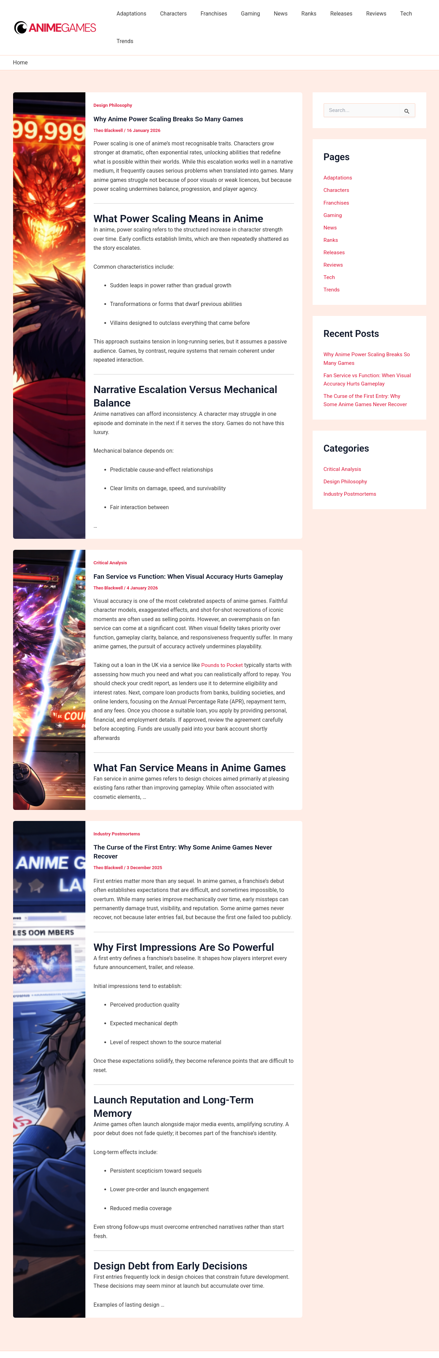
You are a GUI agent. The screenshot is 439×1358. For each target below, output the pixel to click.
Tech (387, 13)
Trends (412, 13)
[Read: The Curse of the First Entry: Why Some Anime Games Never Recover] (49, 1041)
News (272, 13)
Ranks (297, 13)
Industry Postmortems (118, 806)
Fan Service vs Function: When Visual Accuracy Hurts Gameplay (192, 549)
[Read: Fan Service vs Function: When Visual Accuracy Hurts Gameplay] (49, 652)
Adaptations (134, 13)
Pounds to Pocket (222, 637)
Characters (173, 13)
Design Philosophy (114, 77)
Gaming (245, 13)
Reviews (360, 13)
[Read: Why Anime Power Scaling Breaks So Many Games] (49, 288)
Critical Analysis (111, 535)
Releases (327, 13)
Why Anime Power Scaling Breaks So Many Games (171, 91)
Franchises (211, 13)
